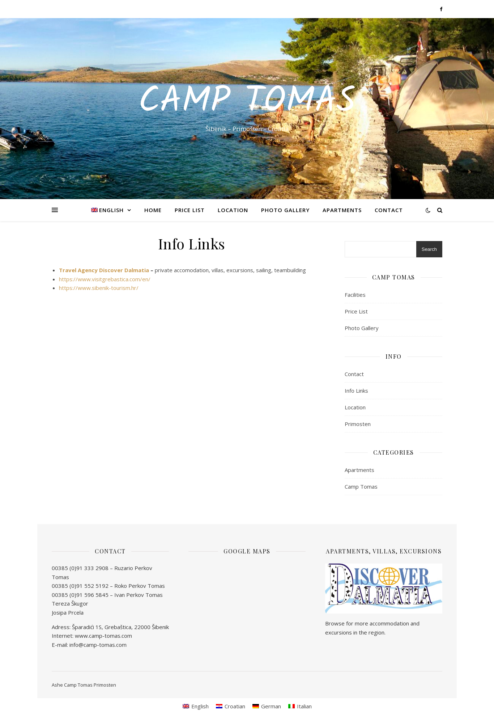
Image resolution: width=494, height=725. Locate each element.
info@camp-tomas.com (98, 644)
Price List (190, 210)
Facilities (355, 294)
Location (233, 210)
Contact (389, 210)
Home (153, 210)
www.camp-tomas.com (103, 635)
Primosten (358, 423)
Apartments (342, 210)
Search (429, 249)
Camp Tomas (247, 102)
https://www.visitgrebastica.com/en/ (104, 279)
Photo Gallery (285, 210)
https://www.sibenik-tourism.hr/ (99, 287)
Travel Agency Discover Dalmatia (104, 270)
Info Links (356, 390)
